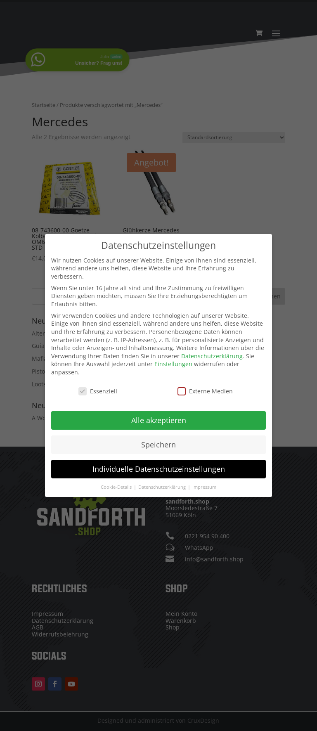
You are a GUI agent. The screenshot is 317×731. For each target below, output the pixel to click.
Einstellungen (173, 363)
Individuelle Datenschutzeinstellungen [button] (158, 468)
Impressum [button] (204, 486)
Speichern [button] (158, 443)
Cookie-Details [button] (117, 486)
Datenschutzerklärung (212, 355)
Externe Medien (205, 390)
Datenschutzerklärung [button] (162, 486)
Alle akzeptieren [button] (158, 419)
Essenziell (97, 390)
